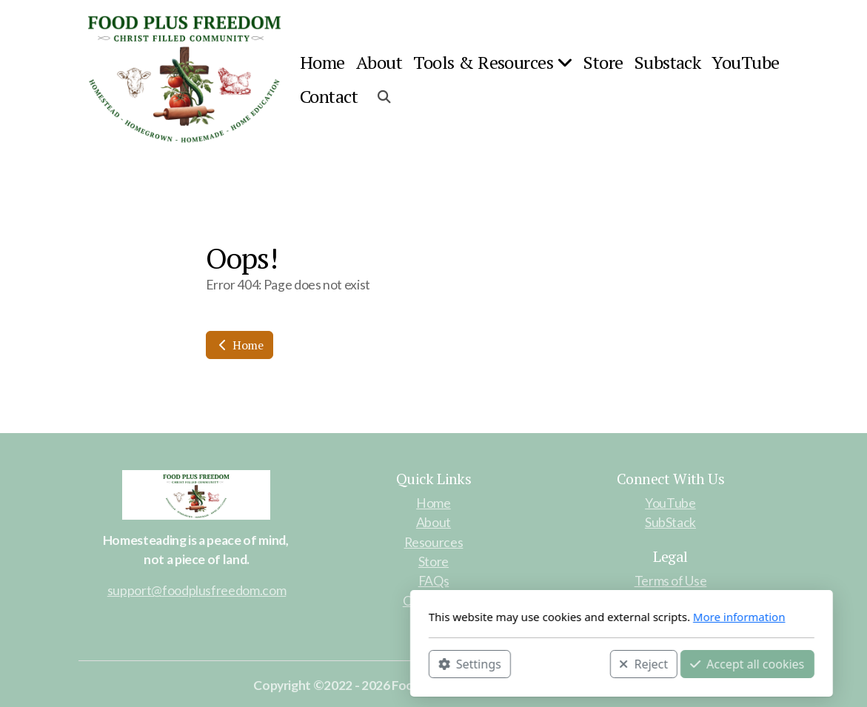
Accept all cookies (560, 663)
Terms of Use (671, 581)
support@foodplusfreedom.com (197, 590)
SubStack (670, 522)
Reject (456, 663)
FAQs (433, 581)
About (433, 522)
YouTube (670, 503)
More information (551, 616)
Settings (281, 663)
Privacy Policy (670, 600)
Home (239, 345)
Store (433, 561)
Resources (433, 542)
